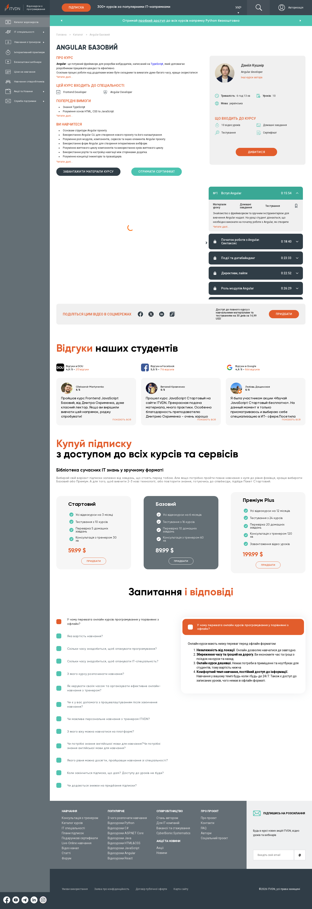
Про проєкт (209, 818)
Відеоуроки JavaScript (123, 848)
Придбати (284, 314)
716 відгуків (167, 369)
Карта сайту (181, 889)
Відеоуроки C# (118, 828)
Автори (206, 833)
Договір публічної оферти (151, 889)
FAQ (203, 828)
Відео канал (70, 848)
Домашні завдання (246, 206)
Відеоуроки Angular (121, 853)
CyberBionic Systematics (173, 833)
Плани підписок (73, 833)
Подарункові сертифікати (80, 838)
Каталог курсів (72, 823)
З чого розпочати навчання (127, 818)
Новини (161, 853)
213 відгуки (82, 369)
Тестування (272, 205)
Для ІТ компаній (167, 823)
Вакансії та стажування (173, 828)
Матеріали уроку (219, 206)
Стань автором (167, 818)
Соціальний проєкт (214, 838)
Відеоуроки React (120, 858)
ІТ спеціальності (73, 828)
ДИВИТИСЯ (256, 152)
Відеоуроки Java (119, 838)
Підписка (76, 7)
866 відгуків (252, 369)
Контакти (207, 823)
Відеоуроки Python (121, 823)
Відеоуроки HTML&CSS (124, 843)
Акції (160, 848)
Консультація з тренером (80, 818)
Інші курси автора (251, 77)
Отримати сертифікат (156, 171)
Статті (66, 853)
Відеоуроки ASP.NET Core (126, 833)
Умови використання (75, 889)
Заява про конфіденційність (111, 889)
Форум (66, 858)
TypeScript (157, 63)
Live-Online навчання (76, 843)
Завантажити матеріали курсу (88, 171)
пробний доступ (151, 21)
